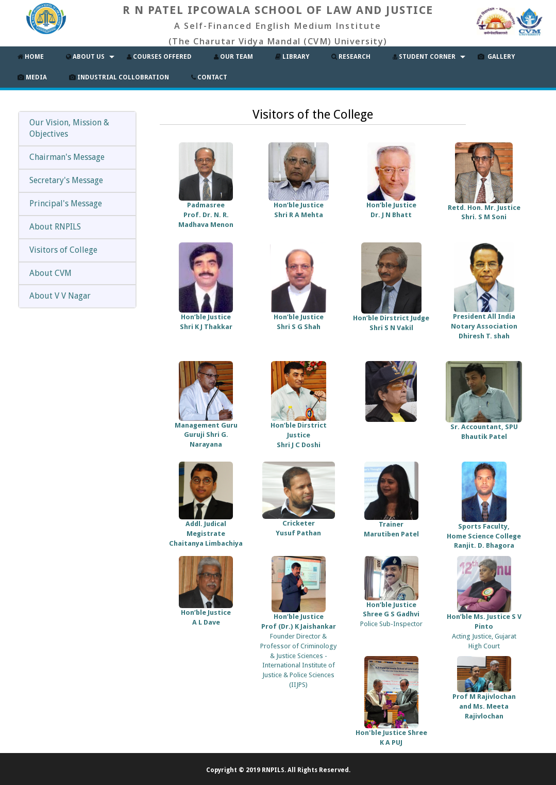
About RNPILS (55, 227)
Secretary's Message (66, 180)
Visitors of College (63, 250)
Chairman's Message (67, 157)
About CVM (50, 273)
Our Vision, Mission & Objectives (69, 128)
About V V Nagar (60, 296)
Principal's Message (65, 203)
